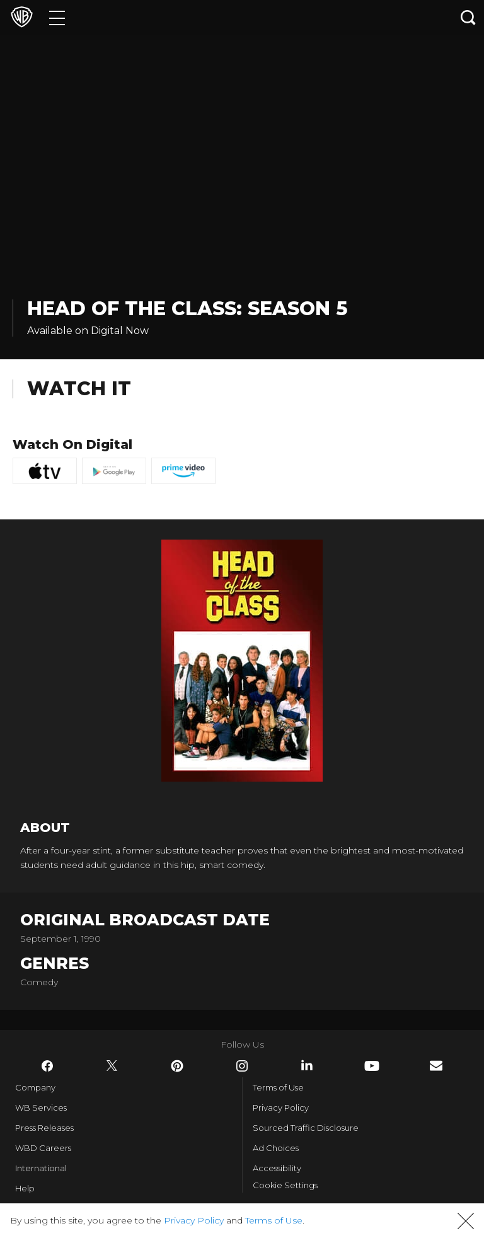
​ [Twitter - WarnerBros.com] (112, 1066)
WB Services (41, 1107)
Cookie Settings (285, 1185)
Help (25, 1188)
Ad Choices (276, 1148)
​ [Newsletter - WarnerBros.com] (436, 1066)
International (41, 1168)
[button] (466, 1221)
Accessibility (277, 1168)
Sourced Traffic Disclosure (306, 1128)
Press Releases (44, 1128)
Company (35, 1087)
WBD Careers (43, 1148)
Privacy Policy (281, 1107)
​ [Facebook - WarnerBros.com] (47, 1066)
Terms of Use (278, 1087)
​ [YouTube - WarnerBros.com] (371, 1066)
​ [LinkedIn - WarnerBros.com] (306, 1065)
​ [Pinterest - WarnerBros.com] (177, 1066)
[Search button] (468, 17)
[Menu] (57, 17)
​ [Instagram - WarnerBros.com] (242, 1066)
